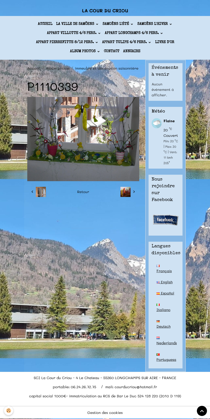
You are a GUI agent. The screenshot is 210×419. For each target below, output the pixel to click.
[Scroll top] (202, 411)
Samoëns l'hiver (153, 24)
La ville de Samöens (75, 24)
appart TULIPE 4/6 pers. (125, 42)
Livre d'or (164, 42)
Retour (83, 191)
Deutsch (163, 324)
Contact (111, 51)
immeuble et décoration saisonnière (106, 68)
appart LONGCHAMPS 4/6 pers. (132, 33)
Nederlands (166, 341)
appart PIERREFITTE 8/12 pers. (65, 42)
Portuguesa (166, 357)
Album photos (83, 51)
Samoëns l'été (116, 24)
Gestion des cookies (105, 412)
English (164, 282)
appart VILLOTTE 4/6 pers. (72, 33)
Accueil (45, 24)
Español (165, 293)
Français (164, 269)
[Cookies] (8, 410)
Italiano (163, 308)
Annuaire (131, 51)
